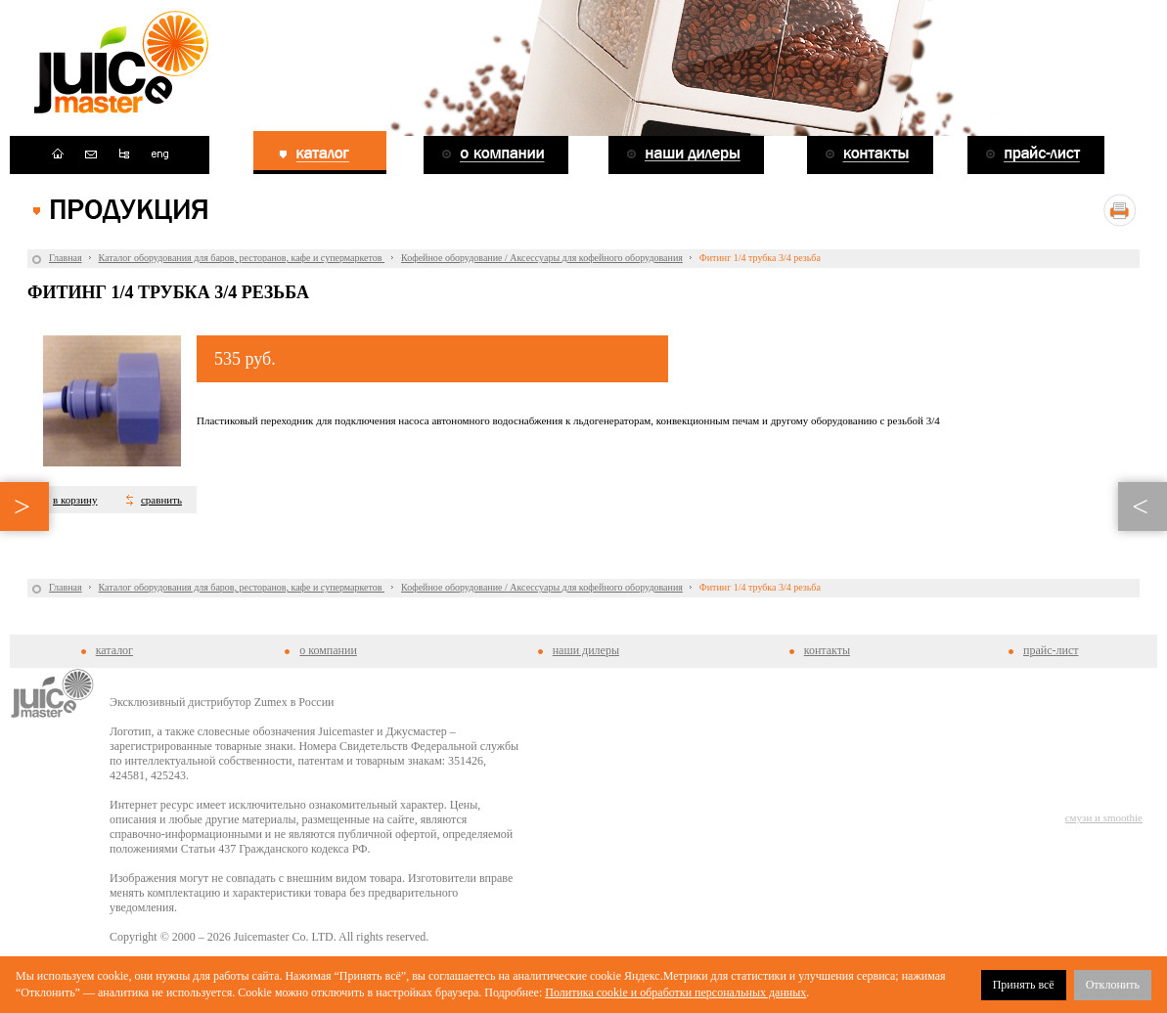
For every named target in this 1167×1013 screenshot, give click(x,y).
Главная (65, 257)
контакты (827, 650)
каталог (114, 650)
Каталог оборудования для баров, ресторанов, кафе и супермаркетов (241, 257)
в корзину (75, 500)
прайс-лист (1050, 650)
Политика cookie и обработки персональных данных (675, 992)
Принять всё (1024, 984)
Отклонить (1113, 984)
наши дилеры (586, 650)
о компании (328, 650)
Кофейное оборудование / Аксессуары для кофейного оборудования (542, 257)
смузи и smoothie (1104, 817)
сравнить (161, 500)
